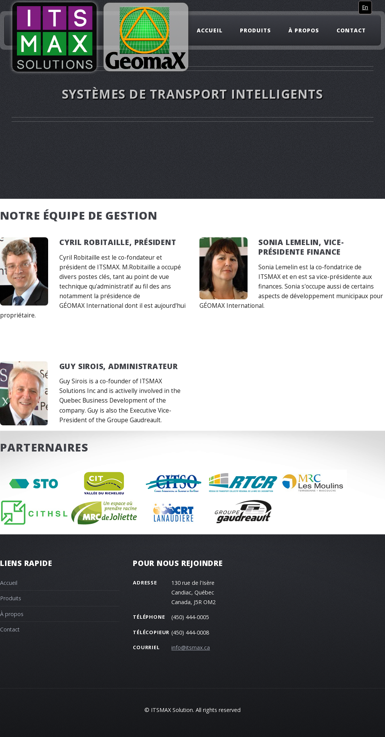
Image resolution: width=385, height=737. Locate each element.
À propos (303, 30)
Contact (351, 30)
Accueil (210, 30)
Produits (255, 30)
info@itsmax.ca (190, 647)
